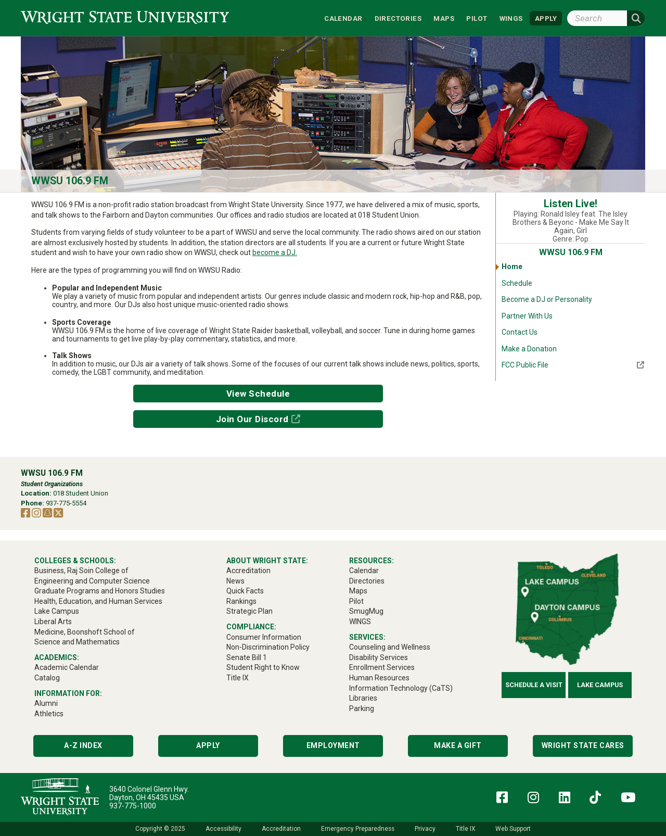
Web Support (513, 828)
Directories (398, 18)
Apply (208, 745)
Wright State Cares (583, 745)
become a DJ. (274, 252)
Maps (443, 18)
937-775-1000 (132, 806)
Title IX (465, 828)
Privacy (425, 828)
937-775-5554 (66, 503)
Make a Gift (458, 745)
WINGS (511, 18)
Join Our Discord (252, 419)
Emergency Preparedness (357, 828)
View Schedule (258, 393)
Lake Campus (600, 685)
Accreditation (281, 828)
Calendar (343, 18)
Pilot (476, 18)
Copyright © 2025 (160, 828)
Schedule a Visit (533, 685)
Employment (333, 745)
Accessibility (223, 828)
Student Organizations (52, 484)
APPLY (546, 18)
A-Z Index (83, 745)
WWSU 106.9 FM (69, 181)
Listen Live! (570, 204)
